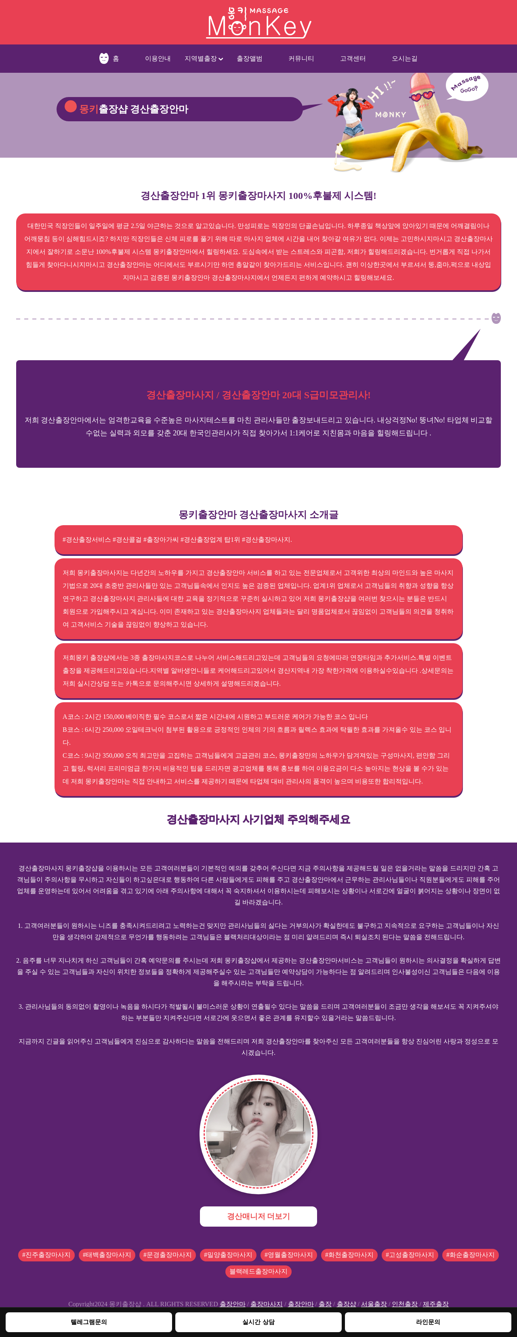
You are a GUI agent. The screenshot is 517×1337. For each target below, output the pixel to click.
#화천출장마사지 (349, 1254)
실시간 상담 (258, 1321)
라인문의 (428, 1321)
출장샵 (346, 1304)
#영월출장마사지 (289, 1254)
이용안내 (158, 58)
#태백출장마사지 (107, 1254)
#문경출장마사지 (167, 1254)
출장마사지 (266, 1304)
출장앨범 (250, 58)
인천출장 (405, 1304)
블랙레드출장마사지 (258, 1271)
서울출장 (374, 1304)
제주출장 (436, 1304)
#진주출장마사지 (46, 1254)
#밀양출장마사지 (228, 1254)
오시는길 (405, 58)
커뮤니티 (301, 58)
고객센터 (353, 58)
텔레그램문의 (89, 1321)
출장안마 (233, 1304)
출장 (325, 1304)
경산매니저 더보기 (258, 1216)
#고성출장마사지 (410, 1254)
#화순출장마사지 (470, 1254)
